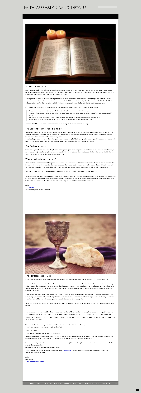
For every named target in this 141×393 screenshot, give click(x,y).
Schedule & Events (92, 383)
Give (75, 383)
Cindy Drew (29, 187)
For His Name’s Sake (35, 86)
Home (32, 383)
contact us (67, 350)
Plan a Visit (48, 383)
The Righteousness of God (38, 276)
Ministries (58, 383)
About (39, 383)
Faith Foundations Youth (34, 361)
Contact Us (106, 383)
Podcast (67, 383)
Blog (81, 383)
